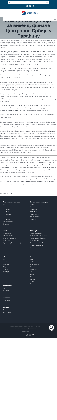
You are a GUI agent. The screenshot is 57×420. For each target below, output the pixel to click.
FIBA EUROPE (7, 312)
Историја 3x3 (34, 240)
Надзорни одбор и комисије (12, 243)
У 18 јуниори (7, 214)
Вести (4, 204)
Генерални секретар (9, 238)
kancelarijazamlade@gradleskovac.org (12, 110)
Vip (31, 277)
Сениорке (33, 207)
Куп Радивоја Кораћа (37, 243)
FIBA (4, 310)
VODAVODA (33, 269)
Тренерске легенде (36, 245)
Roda (31, 267)
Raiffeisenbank (34, 264)
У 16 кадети (6, 219)
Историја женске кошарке (38, 235)
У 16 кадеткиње (35, 217)
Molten (32, 281)
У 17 (4, 217)
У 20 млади (6, 209)
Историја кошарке (36, 233)
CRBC (31, 272)
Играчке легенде (35, 248)
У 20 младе (33, 209)
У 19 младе (33, 212)
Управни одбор (8, 235)
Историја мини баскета (38, 238)
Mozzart (32, 274)
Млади (5, 267)
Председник (7, 233)
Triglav (32, 262)
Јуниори (5, 269)
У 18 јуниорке (34, 214)
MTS (31, 259)
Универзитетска (8, 221)
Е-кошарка (6, 300)
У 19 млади (6, 212)
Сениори (6, 207)
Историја (6, 224)
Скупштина (6, 240)
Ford (31, 284)
